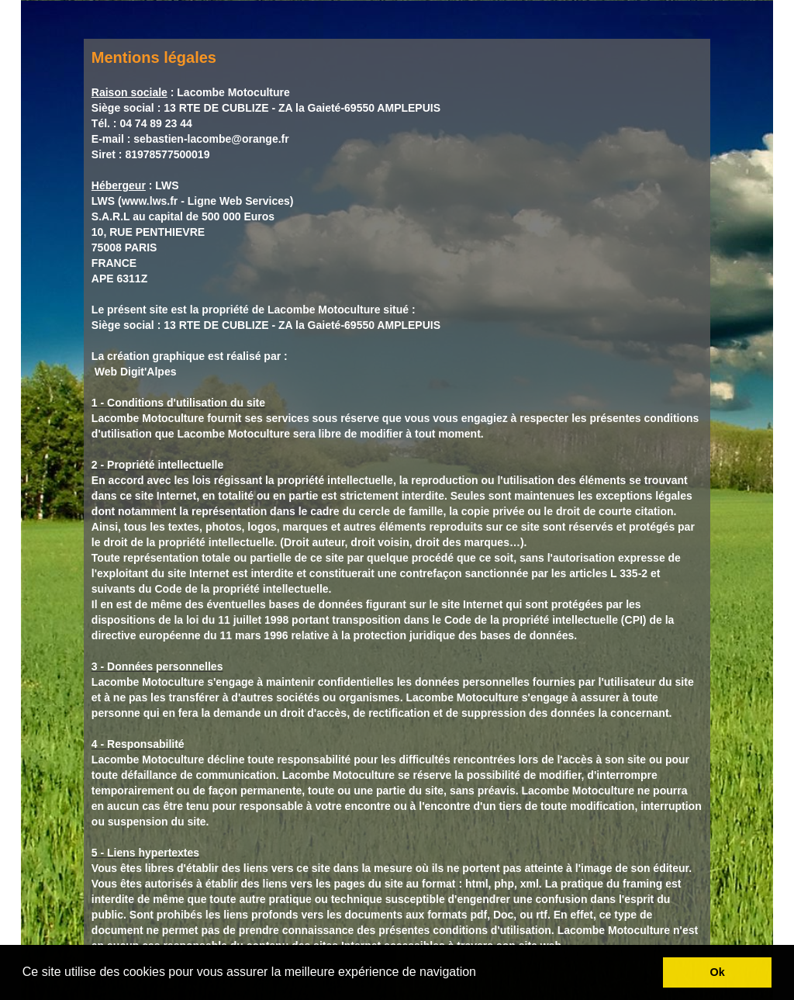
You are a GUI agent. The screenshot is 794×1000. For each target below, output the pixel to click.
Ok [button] (717, 972)
